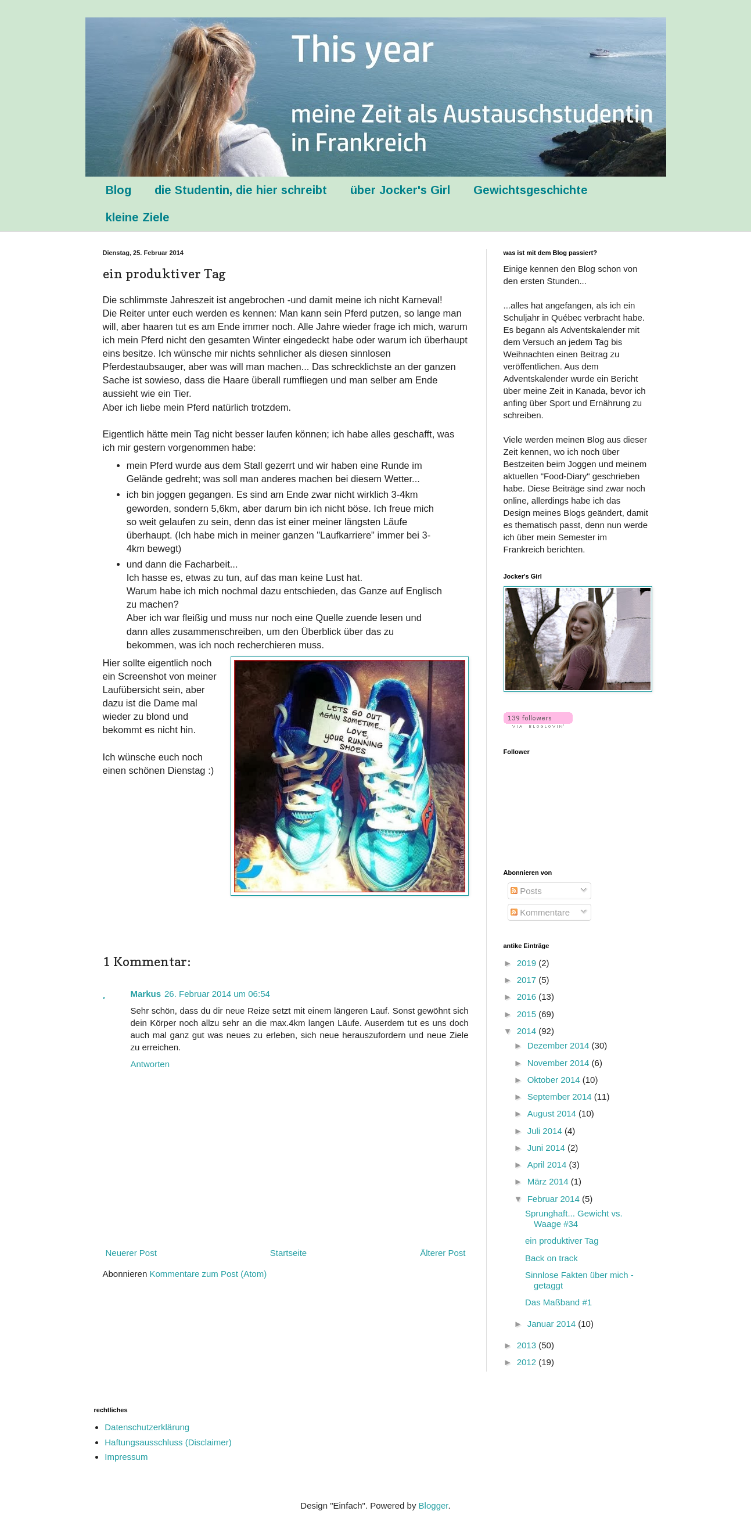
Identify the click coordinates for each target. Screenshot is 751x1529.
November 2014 (559, 1063)
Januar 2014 (552, 1324)
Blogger (433, 1505)
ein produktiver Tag (561, 1241)
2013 (528, 1345)
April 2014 (548, 1164)
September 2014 (560, 1096)
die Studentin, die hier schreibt (240, 190)
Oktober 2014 (555, 1080)
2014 (528, 1031)
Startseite (288, 1253)
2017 (528, 980)
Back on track (551, 1258)
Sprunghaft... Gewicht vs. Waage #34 (574, 1218)
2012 (528, 1362)
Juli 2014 (546, 1131)
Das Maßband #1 (558, 1302)
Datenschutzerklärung (147, 1427)
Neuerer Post (131, 1253)
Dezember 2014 (559, 1045)
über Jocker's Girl (400, 190)
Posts (526, 891)
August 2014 (552, 1113)
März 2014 (549, 1181)
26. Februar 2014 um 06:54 (217, 994)
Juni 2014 (547, 1148)
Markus (146, 994)
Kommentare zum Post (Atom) (208, 1274)
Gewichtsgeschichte (530, 190)
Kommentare (540, 912)
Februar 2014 (554, 1199)
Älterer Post (442, 1253)
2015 (528, 1014)
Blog (118, 190)
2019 (528, 963)
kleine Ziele (138, 217)
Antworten (150, 1064)
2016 (528, 997)
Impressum (126, 1457)
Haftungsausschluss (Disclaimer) (168, 1442)
